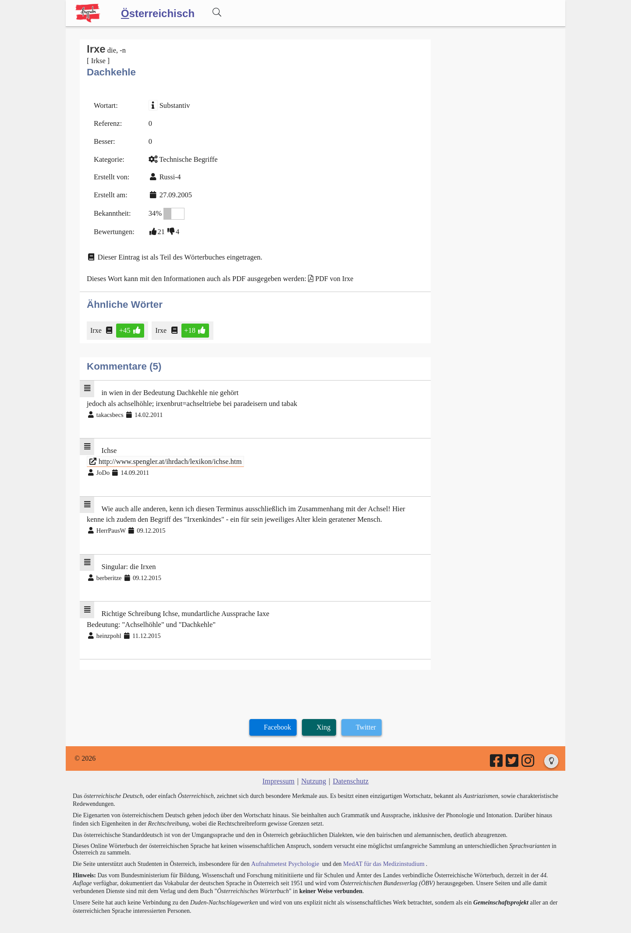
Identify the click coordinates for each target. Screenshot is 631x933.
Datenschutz (350, 768)
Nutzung (313, 768)
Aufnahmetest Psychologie (283, 850)
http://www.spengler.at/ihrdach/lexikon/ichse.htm (163, 453)
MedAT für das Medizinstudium (379, 850)
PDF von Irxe (327, 274)
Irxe (96, 324)
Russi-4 (168, 174)
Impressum (279, 768)
